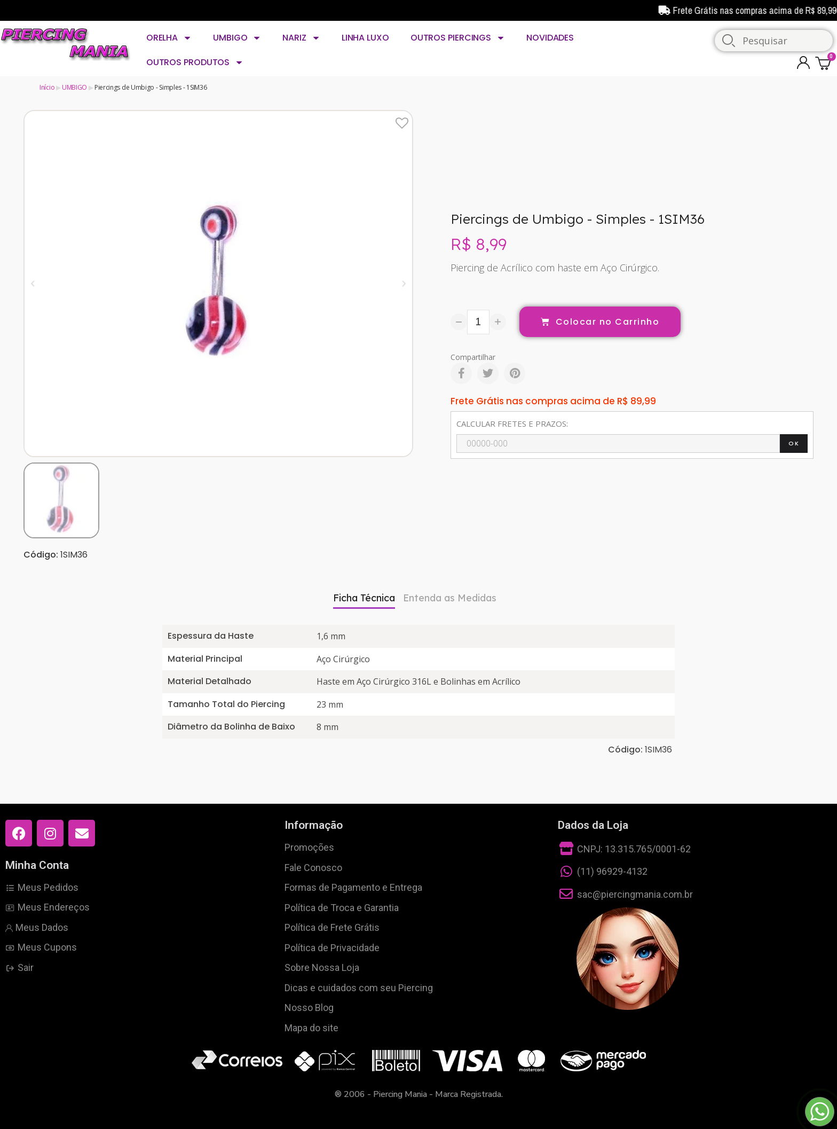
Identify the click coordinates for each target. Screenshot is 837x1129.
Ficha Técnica (364, 598)
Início (47, 87)
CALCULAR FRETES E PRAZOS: (512, 423)
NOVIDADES (550, 38)
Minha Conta (37, 865)
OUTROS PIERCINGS (457, 38)
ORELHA (169, 38)
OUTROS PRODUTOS (194, 62)
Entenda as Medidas (449, 598)
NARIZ (301, 38)
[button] (33, 283)
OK (793, 443)
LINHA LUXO (365, 38)
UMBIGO (237, 38)
